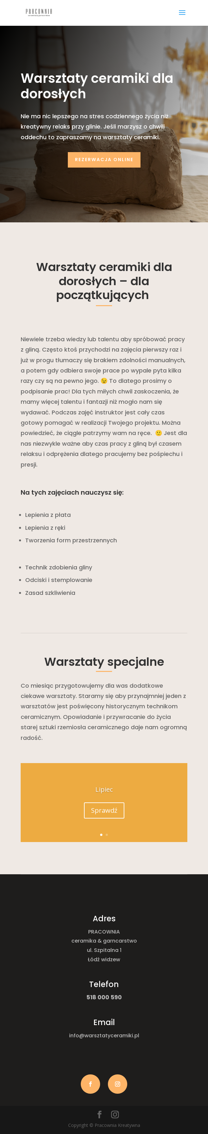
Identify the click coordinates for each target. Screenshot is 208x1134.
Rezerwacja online (104, 159)
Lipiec (104, 789)
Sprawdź (104, 810)
